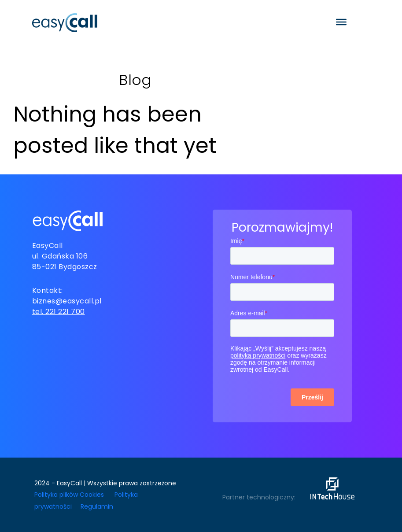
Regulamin (97, 506)
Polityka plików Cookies (69, 494)
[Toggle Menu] (341, 22)
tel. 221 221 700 (58, 312)
